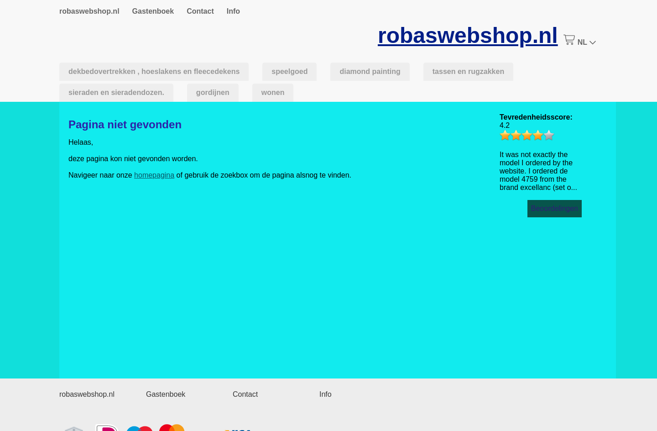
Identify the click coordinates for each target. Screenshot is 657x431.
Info (233, 11)
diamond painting (369, 71)
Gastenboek (153, 11)
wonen (273, 92)
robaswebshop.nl (89, 11)
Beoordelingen (554, 208)
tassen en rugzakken (468, 71)
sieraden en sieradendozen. (116, 92)
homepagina (154, 175)
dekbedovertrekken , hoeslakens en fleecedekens (154, 71)
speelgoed (289, 71)
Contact (200, 11)
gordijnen (212, 92)
